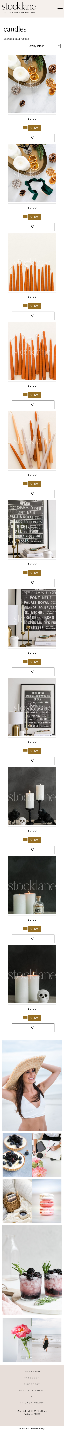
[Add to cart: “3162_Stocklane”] (25, 127)
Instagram (32, 1371)
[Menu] (60, 9)
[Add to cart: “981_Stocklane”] (25, 1017)
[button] (33, 138)
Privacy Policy (32, 1403)
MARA (37, 1414)
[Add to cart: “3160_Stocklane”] (25, 216)
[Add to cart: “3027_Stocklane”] (25, 661)
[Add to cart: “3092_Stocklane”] (25, 483)
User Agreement (32, 1390)
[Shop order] (44, 46)
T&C (32, 1396)
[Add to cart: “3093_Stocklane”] (25, 394)
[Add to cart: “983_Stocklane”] (25, 928)
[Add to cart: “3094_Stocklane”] (25, 305)
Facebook (32, 1378)
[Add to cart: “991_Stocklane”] (25, 839)
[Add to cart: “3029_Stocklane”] (25, 572)
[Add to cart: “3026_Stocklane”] (25, 750)
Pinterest (32, 1384)
